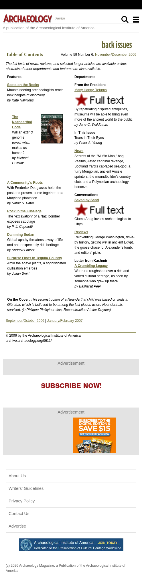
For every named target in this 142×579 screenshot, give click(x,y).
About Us (17, 476)
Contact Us (19, 513)
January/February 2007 (65, 321)
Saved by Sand (86, 200)
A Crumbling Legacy (91, 266)
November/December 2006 (115, 55)
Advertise (17, 526)
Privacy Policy (22, 501)
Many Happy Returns (90, 90)
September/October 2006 (25, 321)
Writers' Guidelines (26, 488)
